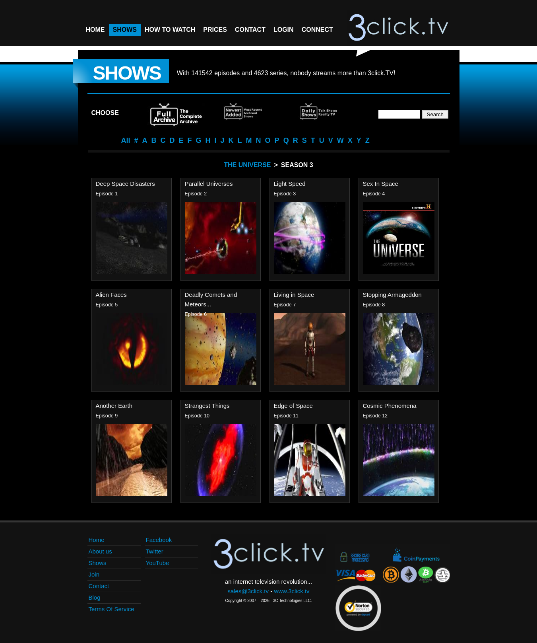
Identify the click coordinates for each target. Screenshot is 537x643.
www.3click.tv (291, 591)
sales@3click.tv (248, 591)
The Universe (247, 165)
